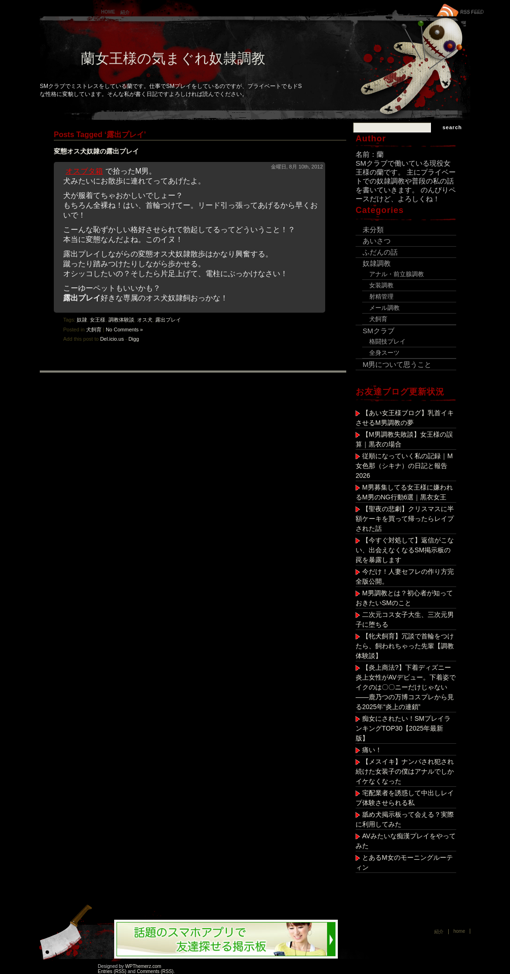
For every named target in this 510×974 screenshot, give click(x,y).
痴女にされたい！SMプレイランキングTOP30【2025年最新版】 (403, 728)
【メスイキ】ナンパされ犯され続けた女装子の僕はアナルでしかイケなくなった (405, 771)
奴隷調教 (377, 263)
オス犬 (145, 319)
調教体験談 (121, 319)
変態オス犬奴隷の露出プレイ (96, 151)
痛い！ (372, 750)
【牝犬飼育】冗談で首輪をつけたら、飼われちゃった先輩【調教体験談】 (405, 645)
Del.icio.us (112, 339)
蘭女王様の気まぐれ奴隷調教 (173, 58)
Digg (133, 339)
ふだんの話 (380, 252)
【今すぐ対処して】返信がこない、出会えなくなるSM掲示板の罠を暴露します (405, 550)
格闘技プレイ (387, 341)
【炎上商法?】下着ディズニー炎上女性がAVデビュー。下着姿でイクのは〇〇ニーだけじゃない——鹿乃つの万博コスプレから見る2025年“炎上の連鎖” (406, 687)
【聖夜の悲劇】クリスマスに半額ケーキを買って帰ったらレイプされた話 (405, 518)
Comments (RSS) (155, 971)
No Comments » (124, 329)
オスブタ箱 (84, 171)
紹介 (125, 12)
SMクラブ (378, 331)
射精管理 (381, 296)
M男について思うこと (397, 364)
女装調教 (381, 285)
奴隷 (82, 319)
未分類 (373, 230)
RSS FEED (472, 12)
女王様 (97, 319)
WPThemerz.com (143, 966)
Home (108, 12)
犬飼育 (94, 329)
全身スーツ (384, 352)
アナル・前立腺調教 (396, 274)
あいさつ (377, 241)
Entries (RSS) (112, 971)
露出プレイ (168, 319)
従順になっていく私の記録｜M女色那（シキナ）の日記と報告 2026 (405, 465)
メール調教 (384, 307)
